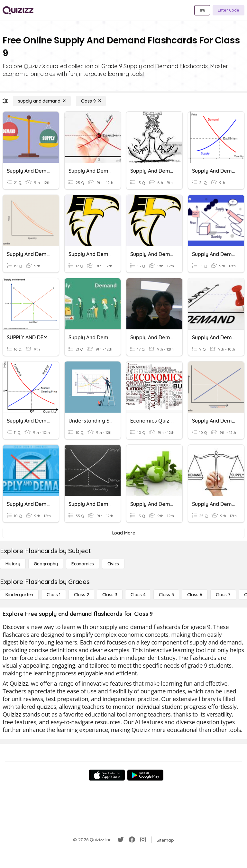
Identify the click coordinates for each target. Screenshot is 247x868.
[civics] (113, 564)
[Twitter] (120, 840)
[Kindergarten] (19, 594)
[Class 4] (138, 594)
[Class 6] (194, 594)
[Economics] (82, 564)
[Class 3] (110, 594)
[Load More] (123, 533)
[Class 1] (53, 594)
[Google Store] (145, 775)
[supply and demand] (42, 101)
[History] (13, 564)
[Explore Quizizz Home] (18, 10)
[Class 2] (81, 594)
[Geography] (45, 564)
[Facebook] (132, 840)
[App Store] (107, 775)
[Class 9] (91, 101)
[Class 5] (166, 594)
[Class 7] (223, 594)
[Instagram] (143, 840)
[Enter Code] (228, 10)
